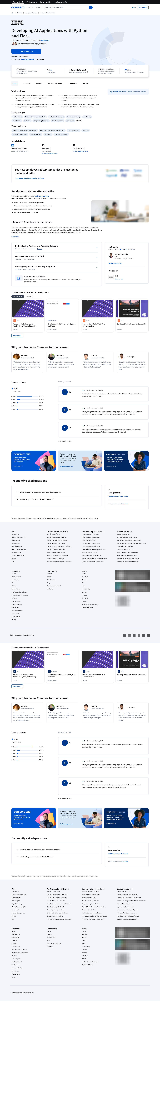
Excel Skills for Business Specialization (94, 549)
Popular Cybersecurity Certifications (128, 559)
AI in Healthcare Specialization (91, 543)
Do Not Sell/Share (87, 607)
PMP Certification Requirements (127, 556)
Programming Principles (41, 121)
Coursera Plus (16, 589)
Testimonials (72, 83)
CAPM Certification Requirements (127, 537)
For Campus (15, 607)
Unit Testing (87, 117)
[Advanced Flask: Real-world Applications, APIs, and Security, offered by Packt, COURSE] (28, 325)
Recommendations (55, 83)
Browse (19, 13)
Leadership (15, 580)
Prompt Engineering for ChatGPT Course (94, 559)
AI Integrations (17, 117)
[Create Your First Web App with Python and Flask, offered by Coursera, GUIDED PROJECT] (62, 325)
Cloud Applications (73, 130)
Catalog (14, 586)
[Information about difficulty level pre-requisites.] (87, 72)
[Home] (12, 13)
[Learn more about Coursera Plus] (40, 59)
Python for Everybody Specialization (93, 562)
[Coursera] (17, 7)
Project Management (18, 556)
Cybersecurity (16, 540)
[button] (38, 7)
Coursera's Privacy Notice (90, 519)
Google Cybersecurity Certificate (57, 537)
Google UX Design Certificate (56, 549)
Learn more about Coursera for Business (29, 178)
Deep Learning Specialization (91, 546)
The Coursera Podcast (54, 586)
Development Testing (73, 117)
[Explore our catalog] (30, 7)
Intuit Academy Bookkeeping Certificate (59, 562)
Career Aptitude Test (123, 534)
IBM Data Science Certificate (55, 559)
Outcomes (27, 83)
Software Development (48, 13)
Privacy (84, 583)
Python (14, 559)
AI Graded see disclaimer (49, 154)
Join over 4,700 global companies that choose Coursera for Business (115, 460)
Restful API (48, 134)
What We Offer (16, 577)
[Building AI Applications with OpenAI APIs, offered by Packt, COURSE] (132, 324)
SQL (13, 562)
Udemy (14, 620)
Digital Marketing (17, 546)
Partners (49, 577)
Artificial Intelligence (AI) (19, 537)
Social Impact (16, 614)
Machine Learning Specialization (91, 556)
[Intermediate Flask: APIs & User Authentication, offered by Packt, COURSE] (97, 325)
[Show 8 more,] (17, 335)
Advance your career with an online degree (68, 455)
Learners (49, 574)
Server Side (70, 121)
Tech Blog (50, 589)
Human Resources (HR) (19, 549)
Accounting (15, 534)
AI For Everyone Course (89, 540)
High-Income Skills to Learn (125, 549)
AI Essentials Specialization (90, 534)
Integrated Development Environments (25, 130)
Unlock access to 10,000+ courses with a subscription (22, 460)
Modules (39, 83)
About (15, 83)
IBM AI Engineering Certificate (56, 552)
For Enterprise (16, 601)
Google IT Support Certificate (56, 543)
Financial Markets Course (89, 552)
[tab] (17, 296)
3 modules (21, 69)
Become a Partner (17, 610)
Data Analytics (16, 543)
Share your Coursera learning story (127, 562)
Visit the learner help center (118, 496)
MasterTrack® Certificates (20, 595)
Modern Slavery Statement (90, 604)
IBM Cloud (86, 130)
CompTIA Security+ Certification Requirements (131, 543)
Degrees (14, 598)
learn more (124, 504)
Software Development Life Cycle (35, 117)
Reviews (86, 83)
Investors (85, 577)
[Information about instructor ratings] (120, 249)
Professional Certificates (19, 592)
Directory (85, 598)
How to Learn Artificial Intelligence (127, 552)
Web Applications (36, 134)
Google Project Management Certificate (59, 546)
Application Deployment (56, 117)
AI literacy (27, 121)
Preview (39, 249)
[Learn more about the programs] (44, 40)
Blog (48, 583)
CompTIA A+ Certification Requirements (129, 540)
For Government (17, 604)
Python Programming (61, 134)
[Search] (91, 7)
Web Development (57, 121)
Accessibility (86, 589)
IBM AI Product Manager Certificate (57, 556)
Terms (84, 580)
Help (83, 586)
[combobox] (64, 7)
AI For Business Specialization (91, 537)
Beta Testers (51, 580)
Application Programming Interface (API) (52, 130)
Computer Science (31, 13)
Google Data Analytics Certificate (57, 540)
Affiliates (84, 601)
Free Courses (16, 617)
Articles (84, 595)
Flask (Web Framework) (20, 134)
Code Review (17, 121)
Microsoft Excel (16, 552)
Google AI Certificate (53, 534)
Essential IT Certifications (125, 546)
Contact (84, 592)
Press (84, 574)
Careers (14, 583)
